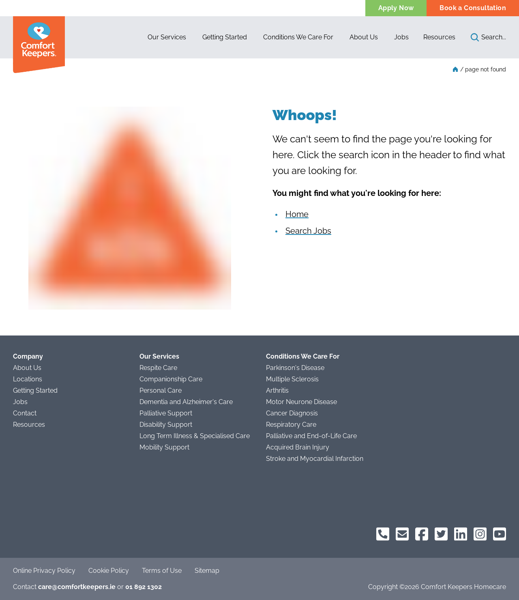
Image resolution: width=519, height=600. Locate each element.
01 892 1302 (143, 587)
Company (28, 356)
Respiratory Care (291, 424)
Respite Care (158, 368)
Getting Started (35, 390)
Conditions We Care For (302, 356)
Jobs (20, 402)
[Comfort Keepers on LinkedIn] (460, 534)
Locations (27, 379)
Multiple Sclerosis (292, 379)
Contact (24, 413)
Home (297, 214)
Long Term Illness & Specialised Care (194, 436)
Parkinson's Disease (295, 368)
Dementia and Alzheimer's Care (186, 402)
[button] (167, 37)
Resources (439, 37)
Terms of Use (162, 570)
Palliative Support (165, 413)
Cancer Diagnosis (292, 413)
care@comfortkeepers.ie (77, 587)
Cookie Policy (108, 570)
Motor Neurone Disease (301, 402)
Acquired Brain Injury (297, 447)
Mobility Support (164, 447)
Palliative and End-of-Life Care (311, 436)
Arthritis (277, 390)
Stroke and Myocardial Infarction (314, 458)
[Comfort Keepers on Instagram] (480, 534)
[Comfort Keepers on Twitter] (441, 534)
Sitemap (207, 570)
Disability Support (165, 424)
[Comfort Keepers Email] (402, 534)
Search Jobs (308, 231)
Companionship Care (170, 379)
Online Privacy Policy (44, 570)
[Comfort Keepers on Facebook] (421, 534)
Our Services (159, 356)
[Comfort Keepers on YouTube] (499, 534)
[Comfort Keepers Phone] (382, 534)
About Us (27, 368)
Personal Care (160, 390)
